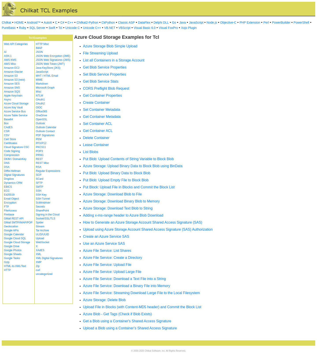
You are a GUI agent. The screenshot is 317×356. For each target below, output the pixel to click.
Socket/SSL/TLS (45, 218)
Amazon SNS (12, 87)
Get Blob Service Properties (104, 67)
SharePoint (42, 210)
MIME (39, 79)
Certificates (10, 143)
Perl (266, 22)
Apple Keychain (13, 95)
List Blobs (90, 152)
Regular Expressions (48, 170)
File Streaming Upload (100, 53)
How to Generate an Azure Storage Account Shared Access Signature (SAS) (142, 222)
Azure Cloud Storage (16, 103)
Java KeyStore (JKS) (48, 67)
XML (38, 254)
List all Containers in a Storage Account (113, 60)
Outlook (40, 123)
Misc (38, 91)
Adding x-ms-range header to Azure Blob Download (123, 215)
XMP (39, 262)
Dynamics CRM (13, 182)
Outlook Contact (45, 131)
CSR (6, 131)
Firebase (9, 214)
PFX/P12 (41, 143)
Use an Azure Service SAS (104, 243)
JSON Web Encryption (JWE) (53, 55)
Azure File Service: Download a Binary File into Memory (126, 286)
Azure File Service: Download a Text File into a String (124, 279)
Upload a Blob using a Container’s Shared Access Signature (130, 328)
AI (5, 52)
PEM (39, 139)
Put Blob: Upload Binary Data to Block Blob (116, 173)
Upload (40, 238)
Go (174, 22)
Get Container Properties (102, 95)
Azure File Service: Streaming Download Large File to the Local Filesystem (141, 293)
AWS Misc (10, 63)
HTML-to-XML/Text (15, 266)
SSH (38, 190)
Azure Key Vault (13, 107)
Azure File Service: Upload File (107, 265)
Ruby (22, 28)
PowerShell (301, 22)
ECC (6, 190)
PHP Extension (250, 22)
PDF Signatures (45, 135)
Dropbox (9, 178)
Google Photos (12, 250)
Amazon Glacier (13, 71)
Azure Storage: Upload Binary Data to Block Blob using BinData (132, 166)
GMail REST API (13, 218)
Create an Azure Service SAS (106, 236)
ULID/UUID (42, 234)
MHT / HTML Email (47, 75)
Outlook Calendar (46, 127)
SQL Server (37, 28)
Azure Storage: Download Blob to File (112, 194)
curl (38, 270)
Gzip (6, 262)
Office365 (41, 111)
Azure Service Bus (15, 111)
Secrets (40, 206)
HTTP (7, 270)
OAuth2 (40, 103)
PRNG (40, 155)
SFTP (39, 182)
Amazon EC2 (12, 67)
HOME (19, 22)
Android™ (34, 22)
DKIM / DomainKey (15, 159)
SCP (38, 174)
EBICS (8, 186)
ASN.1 (8, 55)
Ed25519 (9, 194)
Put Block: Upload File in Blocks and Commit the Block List (129, 187)
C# (62, 22)
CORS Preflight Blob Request (106, 88)
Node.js (211, 22)
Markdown (42, 83)
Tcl (60, 28)
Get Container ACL (97, 131)
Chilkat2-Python (87, 22)
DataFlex (144, 22)
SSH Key (41, 194)
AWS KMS (10, 59)
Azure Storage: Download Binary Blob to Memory (121, 201)
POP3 (39, 151)
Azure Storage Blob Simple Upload (110, 46)
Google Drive (11, 246)
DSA (6, 167)
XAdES (40, 250)
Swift (52, 28)
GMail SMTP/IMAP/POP (18, 222)
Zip (38, 266)
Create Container (96, 102)
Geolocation (11, 226)
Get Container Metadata (102, 117)
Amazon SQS (12, 91)
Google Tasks (12, 258)
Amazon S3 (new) (14, 79)
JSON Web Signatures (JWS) (53, 59)
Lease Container (96, 145)
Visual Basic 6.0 (144, 28)
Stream (40, 226)
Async (7, 99)
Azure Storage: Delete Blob (104, 300)
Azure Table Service (16, 115)
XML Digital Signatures (49, 258)
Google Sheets (12, 254)
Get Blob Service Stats (100, 81)
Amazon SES (12, 83)
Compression (12, 155)
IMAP (39, 48)
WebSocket (42, 242)
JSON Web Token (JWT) (50, 63)
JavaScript (196, 22)
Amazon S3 (11, 75)
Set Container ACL (97, 124)
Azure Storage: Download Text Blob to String (118, 208)
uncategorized (44, 274)
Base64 (8, 119)
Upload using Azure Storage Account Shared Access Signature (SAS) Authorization (148, 229)
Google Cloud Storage (17, 242)
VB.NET (109, 28)
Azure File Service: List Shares (107, 250)
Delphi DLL (161, 22)
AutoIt (48, 22)
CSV (6, 135)
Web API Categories (16, 44)
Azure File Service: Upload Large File (112, 272)
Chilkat (6, 22)
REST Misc (42, 163)
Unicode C (72, 28)
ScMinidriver (43, 202)
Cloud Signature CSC (16, 147)
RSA (38, 167)
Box (6, 123)
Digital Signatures (14, 174)
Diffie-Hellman (12, 170)
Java (182, 22)
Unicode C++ (92, 28)
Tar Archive (42, 230)
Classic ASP (126, 22)
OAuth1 (40, 99)
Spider (40, 222)
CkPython (108, 22)
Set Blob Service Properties (104, 74)
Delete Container (96, 138)
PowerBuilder (281, 22)
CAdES (8, 127)
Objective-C (228, 22)
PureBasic (9, 28)
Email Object (11, 198)
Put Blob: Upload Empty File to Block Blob (116, 180)
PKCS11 (41, 147)
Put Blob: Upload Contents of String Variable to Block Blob (128, 159)
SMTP (39, 186)
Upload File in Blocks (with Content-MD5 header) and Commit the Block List (142, 307)
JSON (39, 52)
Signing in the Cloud (47, 214)
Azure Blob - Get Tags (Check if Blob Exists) (117, 314)
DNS (6, 163)
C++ (70, 22)
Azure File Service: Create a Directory (112, 258)
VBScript (124, 28)
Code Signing (12, 151)
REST (39, 159)
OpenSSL (41, 119)
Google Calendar (14, 234)
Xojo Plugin (189, 28)
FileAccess (10, 210)
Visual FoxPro (168, 28)
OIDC (39, 107)
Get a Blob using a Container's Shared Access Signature (127, 321)
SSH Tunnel (43, 198)
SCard (39, 178)
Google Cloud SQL (15, 238)
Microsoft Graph (45, 87)
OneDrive (41, 115)
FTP (6, 206)
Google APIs (11, 230)
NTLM (39, 95)
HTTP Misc (42, 44)
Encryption (10, 202)
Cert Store (10, 139)
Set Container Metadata (101, 109)
